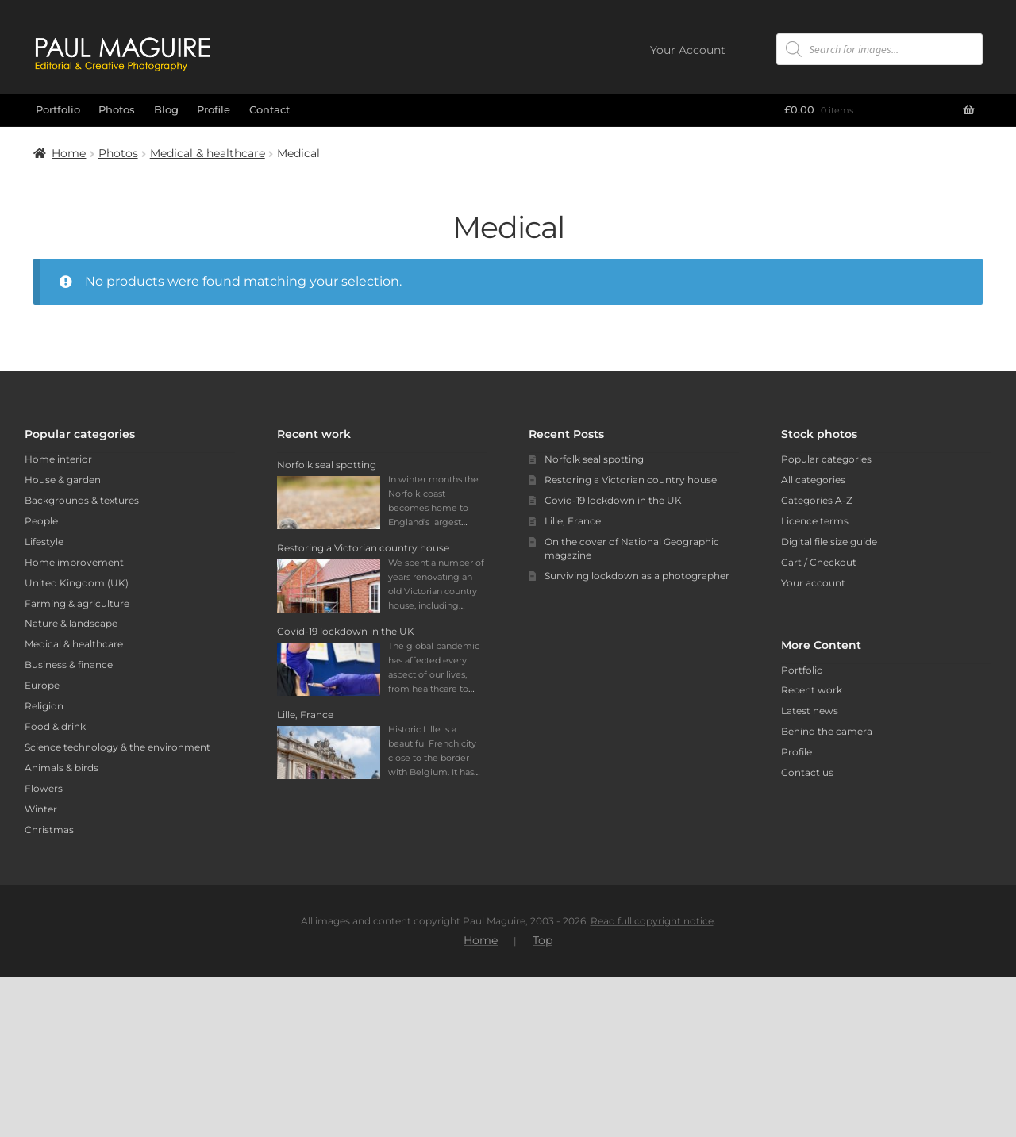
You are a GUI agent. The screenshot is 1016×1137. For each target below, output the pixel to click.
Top (542, 1100)
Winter (41, 809)
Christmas (49, 829)
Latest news (809, 710)
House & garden (63, 480)
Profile (213, 109)
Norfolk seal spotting (594, 459)
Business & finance (69, 664)
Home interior (58, 459)
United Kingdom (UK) (77, 583)
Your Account (687, 50)
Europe (42, 685)
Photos (116, 109)
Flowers (44, 788)
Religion (44, 706)
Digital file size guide (829, 541)
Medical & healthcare (207, 153)
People (41, 521)
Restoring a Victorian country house (631, 480)
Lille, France (573, 521)
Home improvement (74, 562)
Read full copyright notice (652, 1081)
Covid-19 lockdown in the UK (613, 500)
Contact (269, 109)
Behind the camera (826, 731)
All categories (813, 480)
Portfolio (58, 109)
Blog (166, 109)
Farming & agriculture (77, 603)
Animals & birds (61, 768)
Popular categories (826, 459)
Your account (813, 583)
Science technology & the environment (117, 747)
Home (69, 153)
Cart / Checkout (818, 562)
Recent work (811, 690)
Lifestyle (44, 541)
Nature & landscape (71, 623)
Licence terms (815, 521)
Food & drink (55, 726)
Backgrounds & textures (82, 500)
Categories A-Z (816, 500)
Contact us (807, 772)
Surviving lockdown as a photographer (637, 576)
